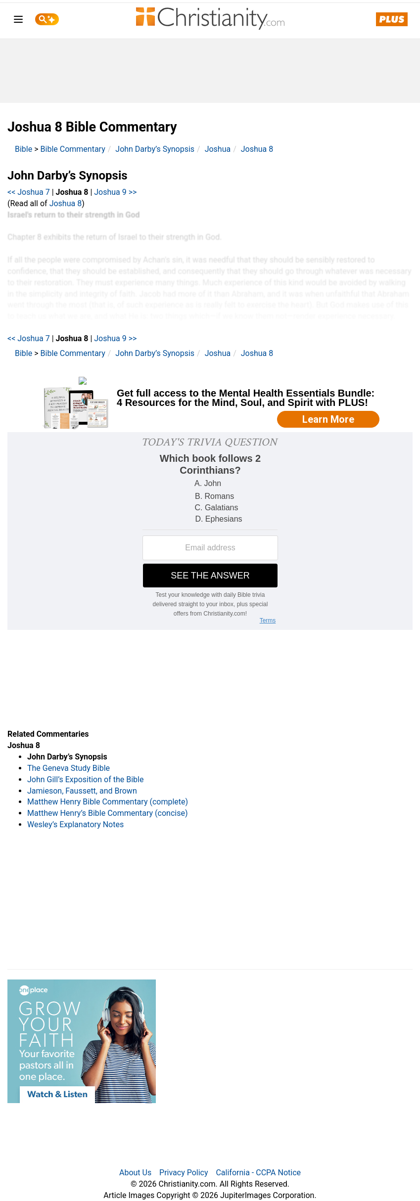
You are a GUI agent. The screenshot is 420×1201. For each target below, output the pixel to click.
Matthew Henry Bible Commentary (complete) (107, 801)
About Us (135, 1172)
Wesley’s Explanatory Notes (75, 824)
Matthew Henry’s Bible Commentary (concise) (107, 813)
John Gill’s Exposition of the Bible (85, 779)
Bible (23, 149)
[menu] (18, 21)
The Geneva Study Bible (68, 768)
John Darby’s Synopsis (154, 149)
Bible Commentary (73, 149)
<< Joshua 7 (28, 192)
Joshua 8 (257, 149)
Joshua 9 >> (115, 192)
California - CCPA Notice (258, 1172)
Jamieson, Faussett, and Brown (82, 791)
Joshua (218, 149)
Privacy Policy (183, 1172)
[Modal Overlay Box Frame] (210, 402)
